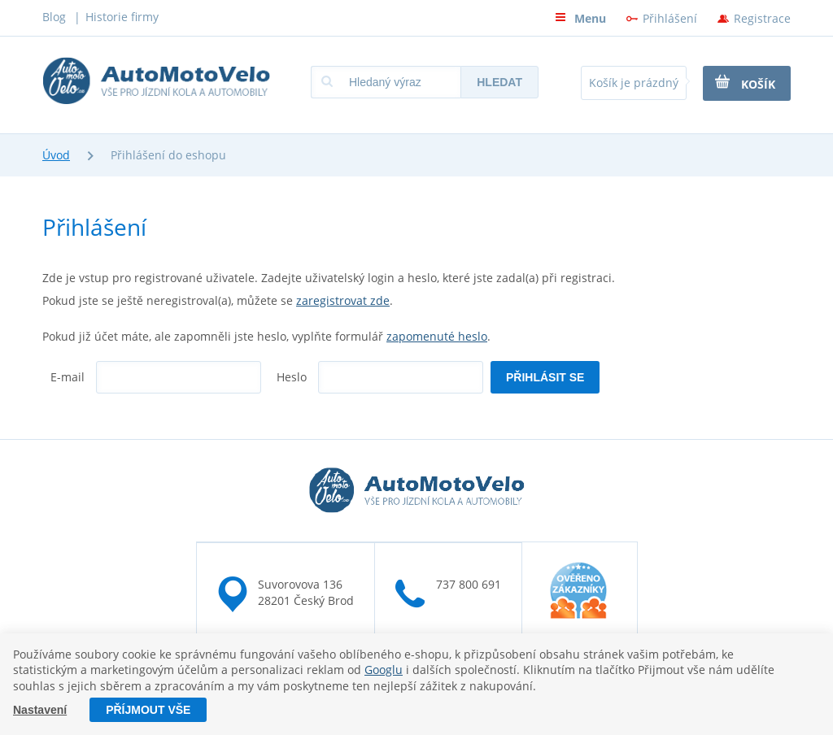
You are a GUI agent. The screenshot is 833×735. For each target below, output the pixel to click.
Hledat (499, 82)
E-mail (67, 377)
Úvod (56, 155)
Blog (54, 16)
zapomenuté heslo (436, 336)
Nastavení (40, 709)
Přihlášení (670, 18)
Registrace (762, 18)
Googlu (383, 670)
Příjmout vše (148, 709)
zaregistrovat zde (343, 300)
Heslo (292, 377)
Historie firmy (122, 16)
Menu (580, 18)
